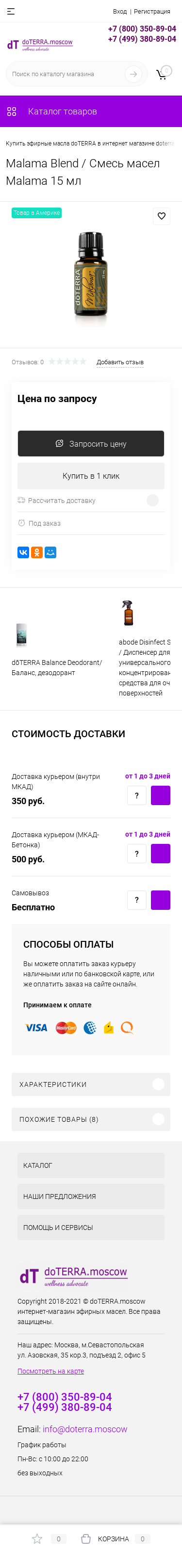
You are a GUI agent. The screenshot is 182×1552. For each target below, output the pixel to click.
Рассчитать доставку (56, 500)
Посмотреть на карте (50, 1371)
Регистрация (152, 11)
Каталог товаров (51, 111)
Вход (120, 11)
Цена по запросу (57, 399)
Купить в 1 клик (91, 476)
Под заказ (39, 523)
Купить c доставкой (160, 795)
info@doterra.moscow (85, 1429)
